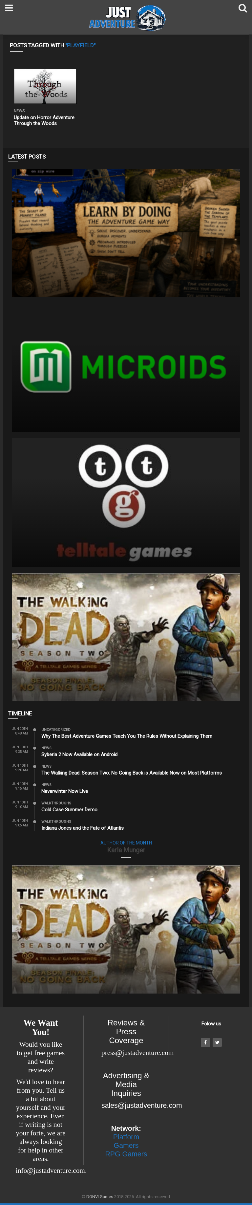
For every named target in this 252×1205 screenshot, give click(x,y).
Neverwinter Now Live (64, 791)
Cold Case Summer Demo (69, 810)
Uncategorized (56, 730)
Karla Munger (126, 850)
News (19, 111)
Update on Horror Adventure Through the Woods (44, 120)
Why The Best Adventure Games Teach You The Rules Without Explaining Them (126, 736)
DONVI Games (99, 1196)
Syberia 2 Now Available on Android (79, 754)
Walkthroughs (56, 803)
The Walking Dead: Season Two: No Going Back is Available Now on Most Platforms (131, 773)
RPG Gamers (126, 1154)
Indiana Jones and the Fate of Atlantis (82, 828)
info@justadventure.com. (51, 1170)
